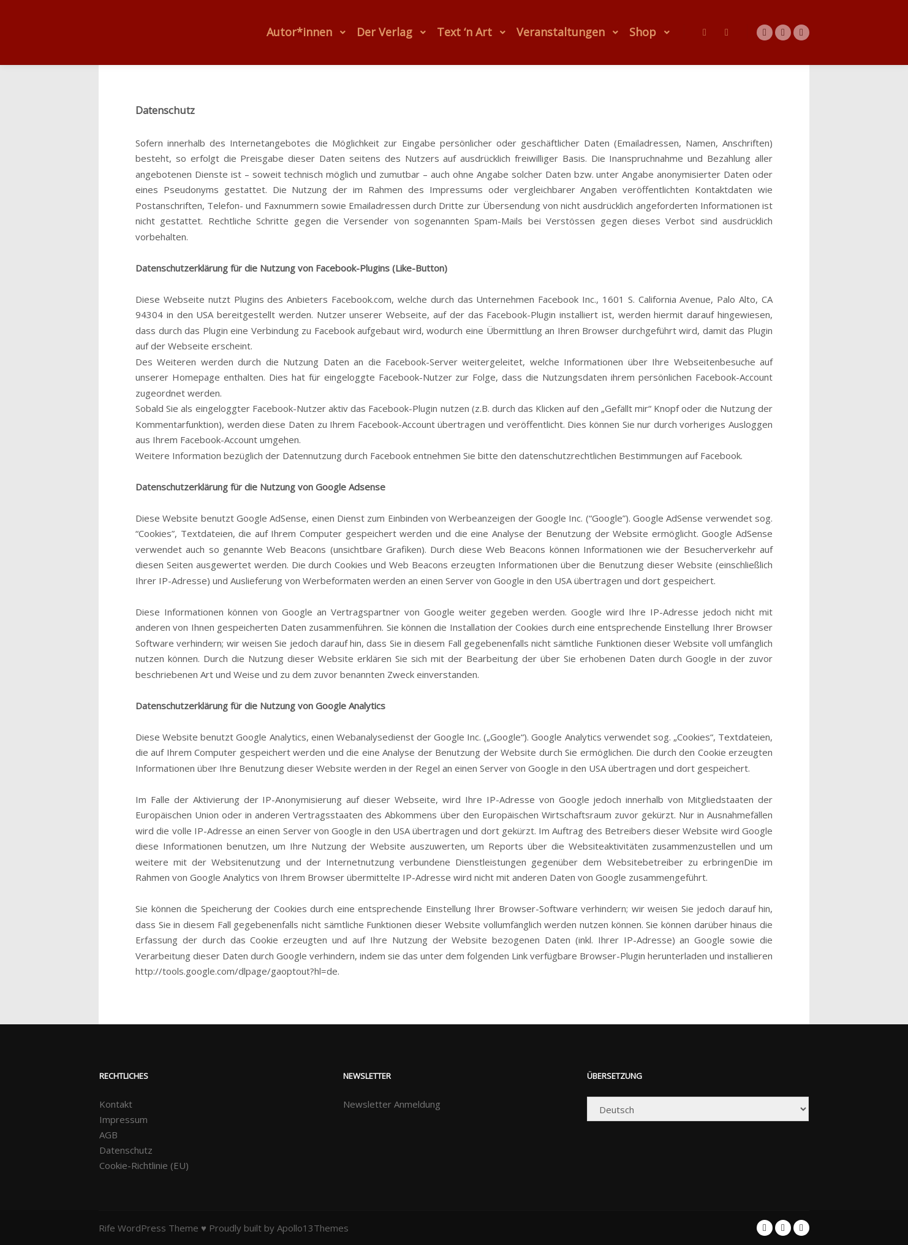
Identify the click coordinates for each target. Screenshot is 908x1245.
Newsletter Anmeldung (392, 1104)
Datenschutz (126, 1150)
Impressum (123, 1119)
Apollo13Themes (313, 1228)
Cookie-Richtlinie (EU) (144, 1165)
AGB (108, 1135)
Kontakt (115, 1104)
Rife (107, 1228)
